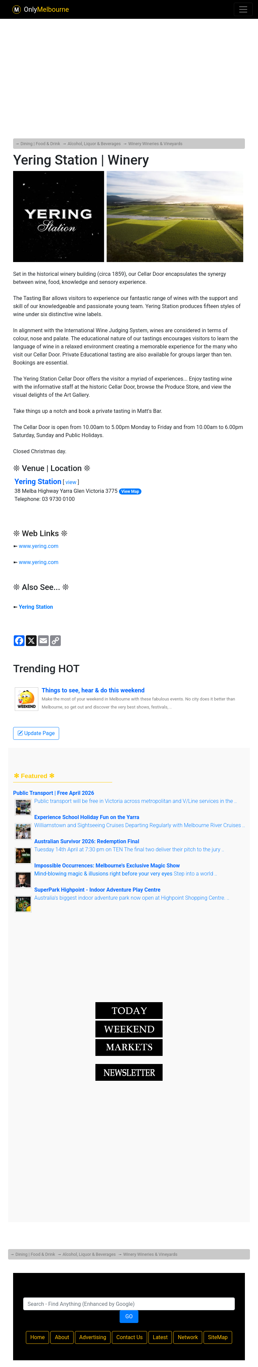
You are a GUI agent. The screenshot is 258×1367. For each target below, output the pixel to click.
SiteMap (218, 1337)
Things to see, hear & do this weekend (93, 690)
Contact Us (129, 1337)
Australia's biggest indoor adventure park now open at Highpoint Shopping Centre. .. (131, 898)
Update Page (36, 733)
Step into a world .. (125, 873)
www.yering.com (38, 546)
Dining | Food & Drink (40, 143)
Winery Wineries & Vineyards (155, 143)
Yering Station (37, 481)
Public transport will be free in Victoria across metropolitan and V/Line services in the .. (135, 801)
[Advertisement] (129, 61)
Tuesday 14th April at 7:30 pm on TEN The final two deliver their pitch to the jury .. (129, 849)
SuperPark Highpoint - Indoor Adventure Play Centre (97, 890)
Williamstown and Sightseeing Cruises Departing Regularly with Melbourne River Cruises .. (139, 825)
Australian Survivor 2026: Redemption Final (86, 841)
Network (188, 1337)
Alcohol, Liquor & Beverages (94, 143)
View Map (130, 491)
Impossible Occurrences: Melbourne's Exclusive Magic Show (107, 865)
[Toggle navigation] (243, 9)
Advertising (92, 1337)
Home (37, 1337)
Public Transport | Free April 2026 (53, 793)
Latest (160, 1337)
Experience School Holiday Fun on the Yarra (86, 817)
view (71, 482)
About (62, 1337)
